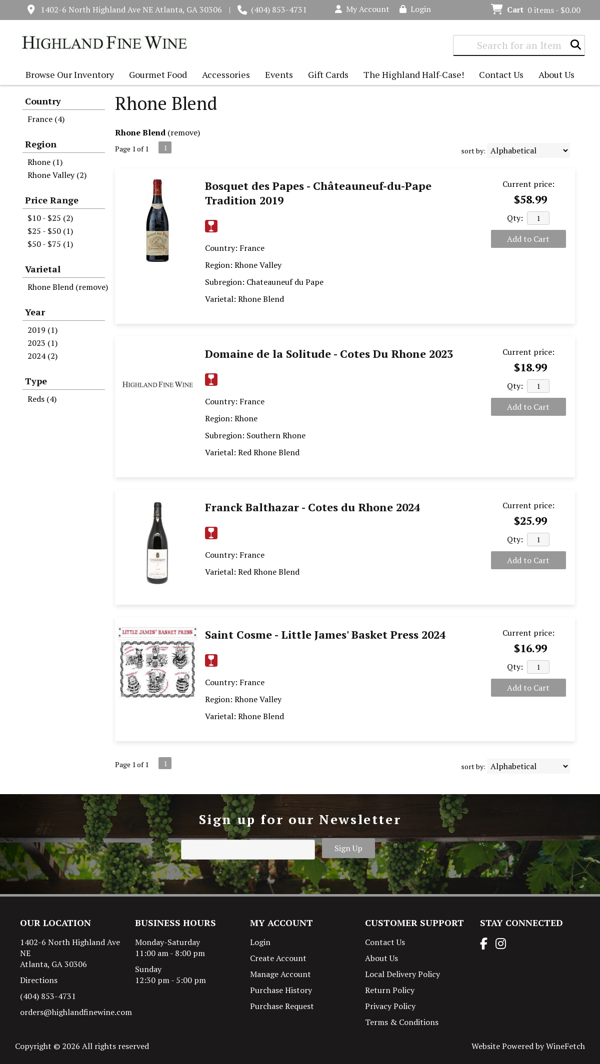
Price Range (51, 200)
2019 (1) (43, 329)
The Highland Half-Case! (414, 74)
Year (35, 312)
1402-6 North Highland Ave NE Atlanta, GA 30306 (131, 9)
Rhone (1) (45, 161)
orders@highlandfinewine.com (76, 1012)
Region (40, 144)
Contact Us (501, 74)
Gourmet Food (155, 75)
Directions (39, 980)
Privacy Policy (390, 1006)
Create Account (278, 958)
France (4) (46, 118)
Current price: (528, 183)
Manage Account (280, 974)
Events (279, 74)
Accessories (223, 75)
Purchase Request (282, 1006)
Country (43, 101)
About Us (554, 75)
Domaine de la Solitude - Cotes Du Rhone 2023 (329, 353)
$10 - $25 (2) (50, 217)
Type (36, 381)
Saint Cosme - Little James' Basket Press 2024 (325, 634)
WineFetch (565, 1046)
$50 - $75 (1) (50, 243)
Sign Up (348, 848)
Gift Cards (328, 74)
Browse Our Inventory (67, 75)
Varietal (42, 269)
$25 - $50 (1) (50, 230)
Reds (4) (42, 398)
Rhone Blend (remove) (68, 286)
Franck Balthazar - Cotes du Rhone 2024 (312, 507)
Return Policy (389, 990)
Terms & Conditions (401, 1022)
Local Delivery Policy (402, 974)
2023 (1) (43, 342)
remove (184, 132)
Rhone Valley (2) (57, 174)
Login (415, 8)
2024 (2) (43, 355)
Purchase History (281, 990)
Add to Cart (528, 238)
